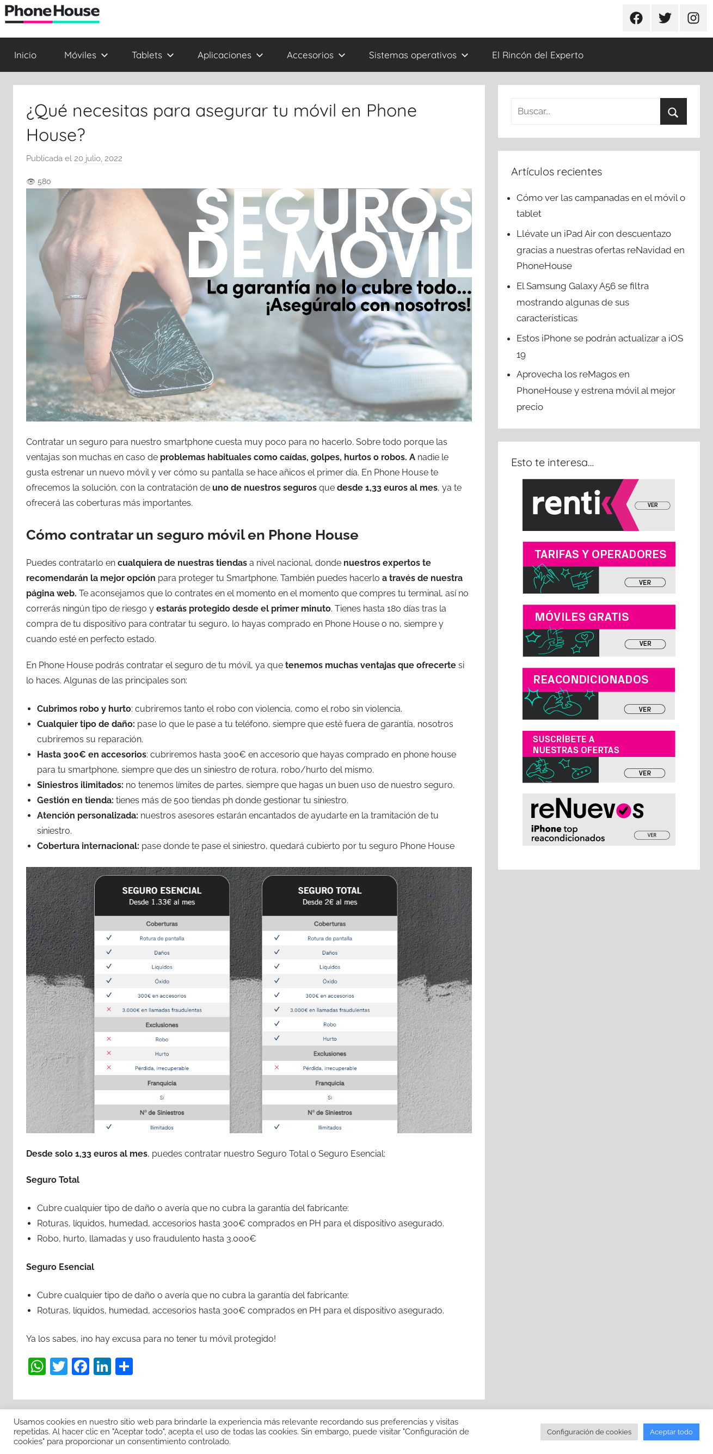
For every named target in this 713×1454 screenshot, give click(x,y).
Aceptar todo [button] (671, 1432)
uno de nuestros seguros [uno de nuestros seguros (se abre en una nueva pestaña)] (264, 487)
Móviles (86, 54)
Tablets (153, 54)
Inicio (25, 54)
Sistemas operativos (419, 54)
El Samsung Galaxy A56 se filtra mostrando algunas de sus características (583, 302)
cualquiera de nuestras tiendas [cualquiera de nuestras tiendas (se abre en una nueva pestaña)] (182, 563)
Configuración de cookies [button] (589, 1432)
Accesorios (316, 54)
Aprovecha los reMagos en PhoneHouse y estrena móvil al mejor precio (596, 390)
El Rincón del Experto (537, 54)
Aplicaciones (230, 54)
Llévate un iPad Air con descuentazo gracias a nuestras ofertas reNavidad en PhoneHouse (601, 250)
